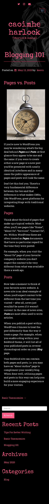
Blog (6, 479)
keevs (40, 70)
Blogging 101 (25, 54)
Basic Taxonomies (14, 397)
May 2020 (9, 462)
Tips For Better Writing (17, 432)
